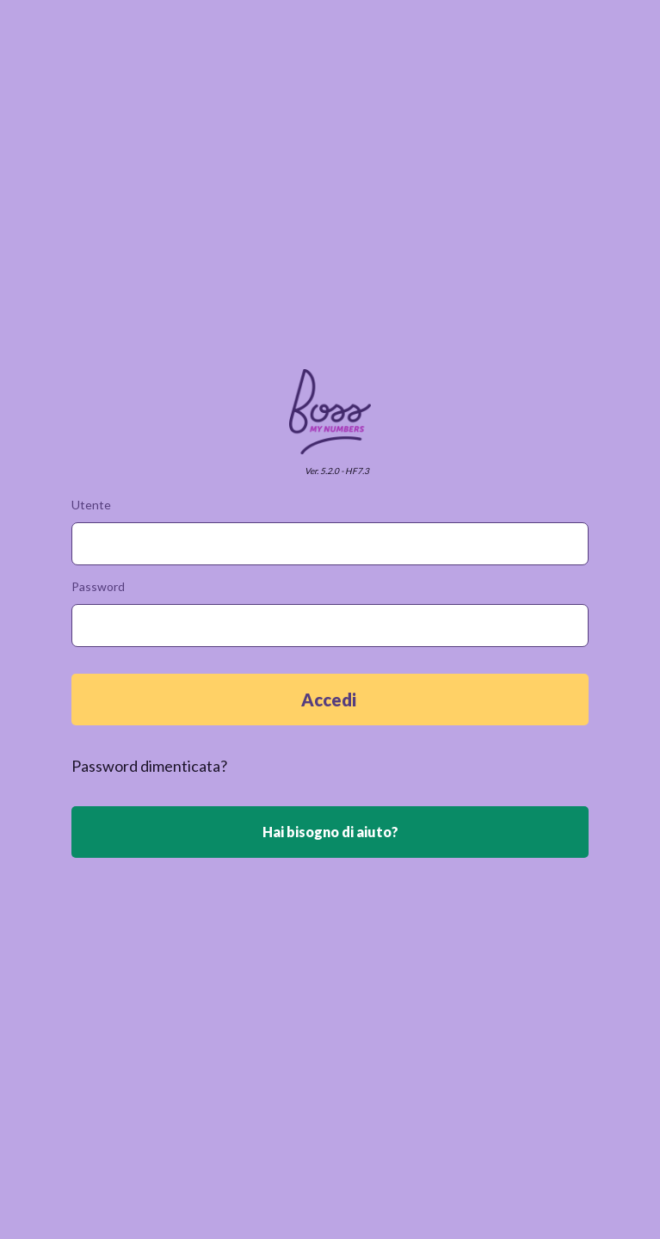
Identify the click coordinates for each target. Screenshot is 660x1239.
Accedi (330, 699)
